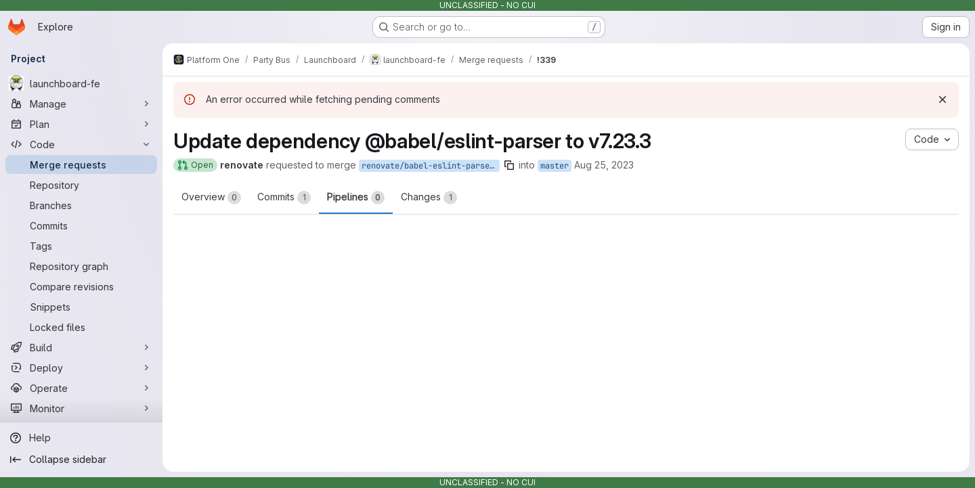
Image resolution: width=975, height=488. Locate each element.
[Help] (81, 437)
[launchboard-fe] (81, 83)
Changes (429, 197)
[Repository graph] (81, 266)
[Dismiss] (942, 99)
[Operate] (81, 387)
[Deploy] (81, 367)
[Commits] (81, 225)
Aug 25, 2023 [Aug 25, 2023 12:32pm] (604, 165)
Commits (284, 197)
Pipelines (356, 197)
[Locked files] (81, 326)
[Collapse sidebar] (81, 459)
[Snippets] (81, 306)
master (554, 165)
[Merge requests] (81, 164)
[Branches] (81, 205)
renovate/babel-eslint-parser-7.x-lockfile (431, 165)
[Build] (81, 347)
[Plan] (81, 123)
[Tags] (81, 245)
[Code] (81, 144)
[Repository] (81, 184)
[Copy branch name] (509, 165)
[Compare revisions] (81, 286)
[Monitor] (81, 408)
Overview (211, 197)
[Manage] (81, 103)
